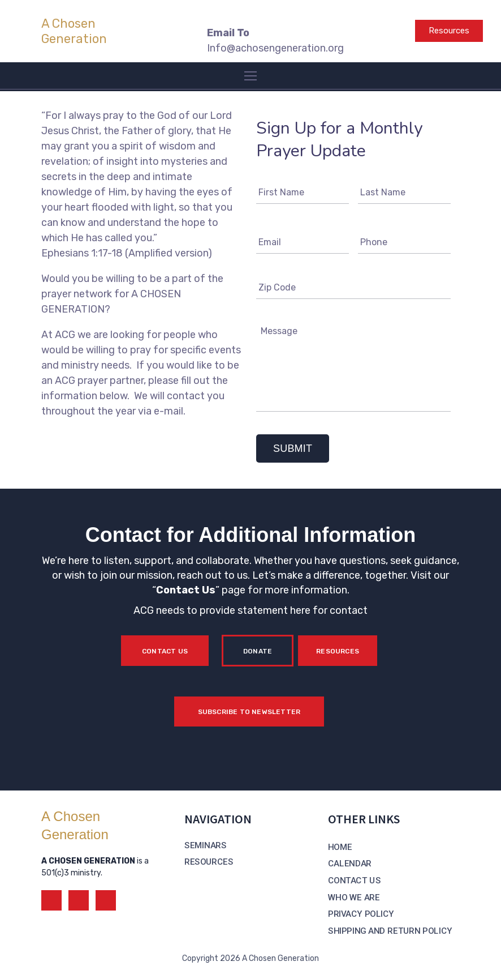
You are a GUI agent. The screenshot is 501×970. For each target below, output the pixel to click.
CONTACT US (354, 880)
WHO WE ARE (353, 897)
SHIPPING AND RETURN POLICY (390, 931)
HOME (340, 847)
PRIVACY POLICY (361, 914)
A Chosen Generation (74, 31)
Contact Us (185, 590)
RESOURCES (208, 862)
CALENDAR (350, 863)
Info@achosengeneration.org (275, 48)
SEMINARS (205, 845)
